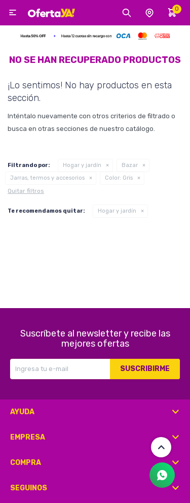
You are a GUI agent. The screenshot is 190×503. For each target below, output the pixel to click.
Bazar (130, 165)
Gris (119, 178)
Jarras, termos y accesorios (47, 178)
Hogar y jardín (82, 165)
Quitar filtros (26, 190)
